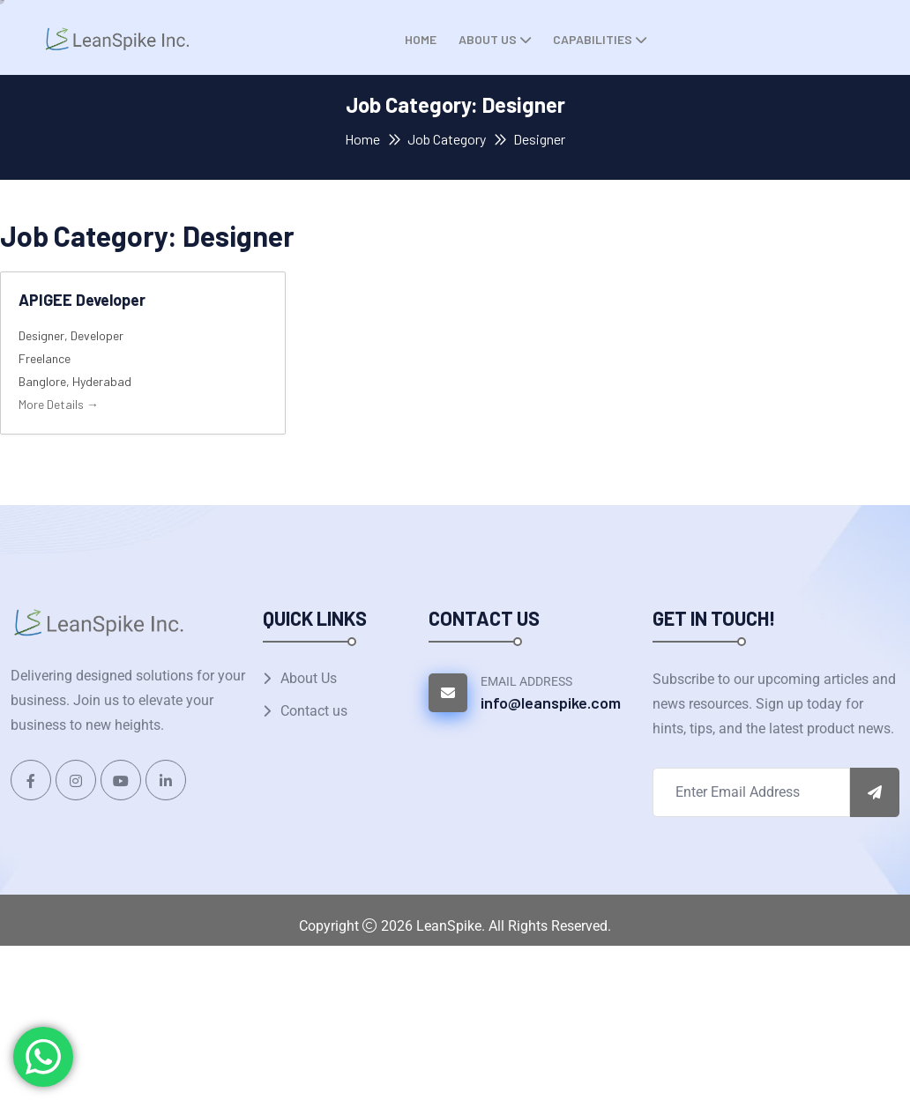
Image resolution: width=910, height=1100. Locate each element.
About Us (488, 39)
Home (420, 39)
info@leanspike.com (551, 702)
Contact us (313, 710)
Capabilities (592, 39)
